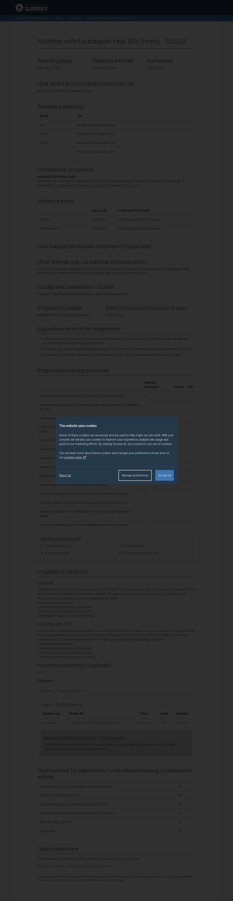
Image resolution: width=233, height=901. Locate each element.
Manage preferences (135, 475)
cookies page (75, 457)
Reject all (65, 475)
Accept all (164, 475)
